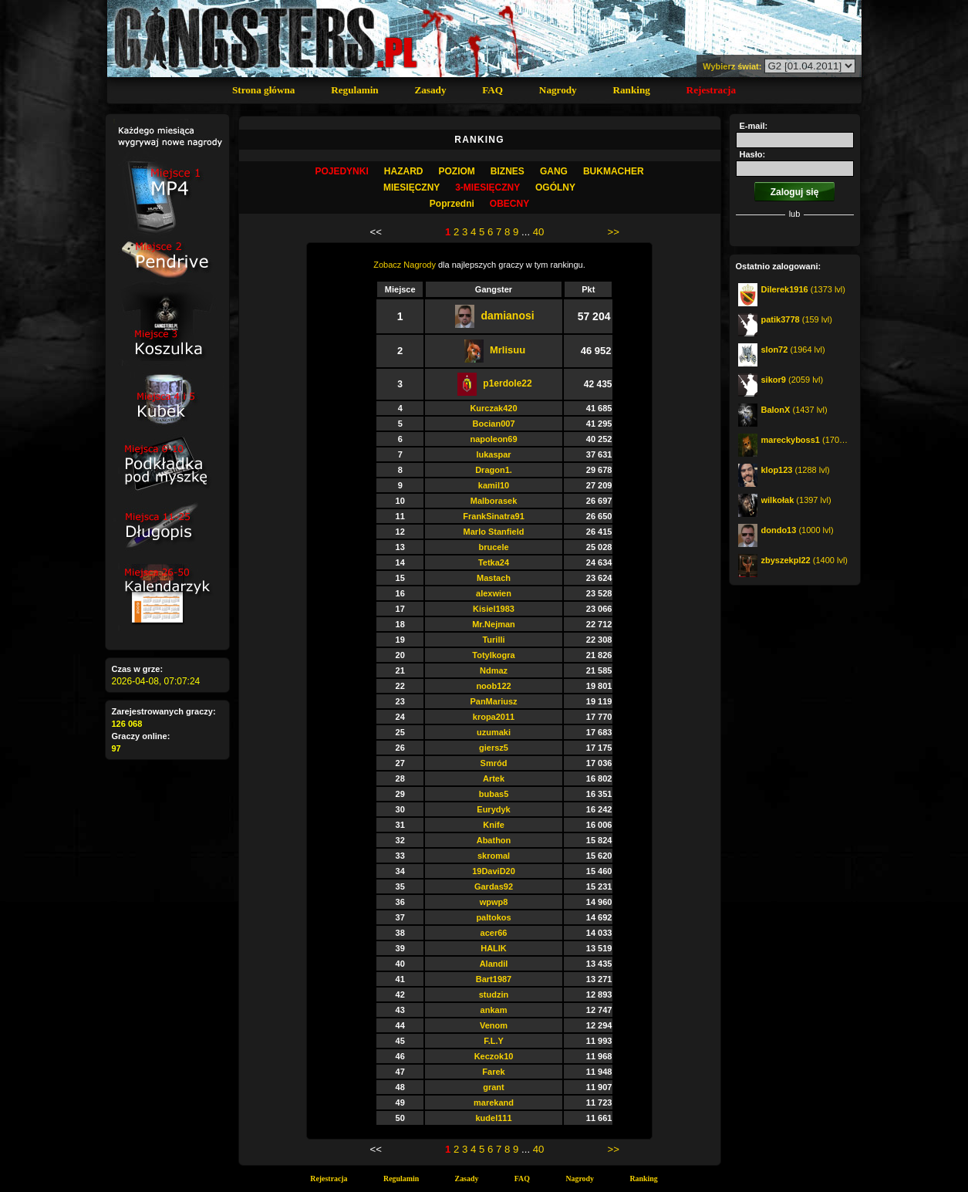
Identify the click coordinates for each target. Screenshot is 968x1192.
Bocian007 (493, 423)
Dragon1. (493, 469)
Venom (494, 1025)
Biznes (507, 171)
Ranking (630, 90)
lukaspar (493, 454)
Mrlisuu (507, 350)
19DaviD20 (493, 871)
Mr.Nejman (493, 624)
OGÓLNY (555, 187)
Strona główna (263, 90)
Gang (554, 171)
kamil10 (493, 485)
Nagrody (558, 90)
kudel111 (493, 1118)
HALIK (494, 948)
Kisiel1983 (493, 608)
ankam (494, 1010)
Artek (493, 778)
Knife (493, 824)
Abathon (494, 840)
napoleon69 (493, 439)
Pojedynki (341, 171)
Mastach (494, 577)
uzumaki (494, 732)
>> (613, 232)
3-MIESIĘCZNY (487, 187)
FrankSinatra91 (493, 516)
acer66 (494, 932)
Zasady (430, 90)
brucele (493, 547)
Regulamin (355, 90)
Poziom (456, 171)
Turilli (493, 639)
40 (539, 232)
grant (493, 1087)
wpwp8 (494, 902)
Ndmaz (494, 670)
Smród (494, 763)
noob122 (493, 686)
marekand (494, 1102)
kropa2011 (493, 716)
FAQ (492, 90)
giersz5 (493, 747)
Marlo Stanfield (494, 531)
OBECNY (509, 203)
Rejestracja (711, 90)
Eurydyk (493, 809)
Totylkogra (493, 655)
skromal (493, 855)
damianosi (507, 315)
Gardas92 (493, 886)
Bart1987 (493, 979)
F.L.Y (494, 1040)
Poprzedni (452, 203)
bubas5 (494, 794)
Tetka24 (493, 562)
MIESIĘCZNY (411, 187)
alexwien (493, 593)
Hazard (403, 171)
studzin (494, 994)
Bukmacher (613, 171)
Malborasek (494, 500)
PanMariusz (493, 701)
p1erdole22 (507, 383)
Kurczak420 (493, 408)
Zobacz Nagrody (404, 264)
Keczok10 (494, 1056)
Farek (493, 1071)
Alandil (494, 963)
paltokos (493, 917)
